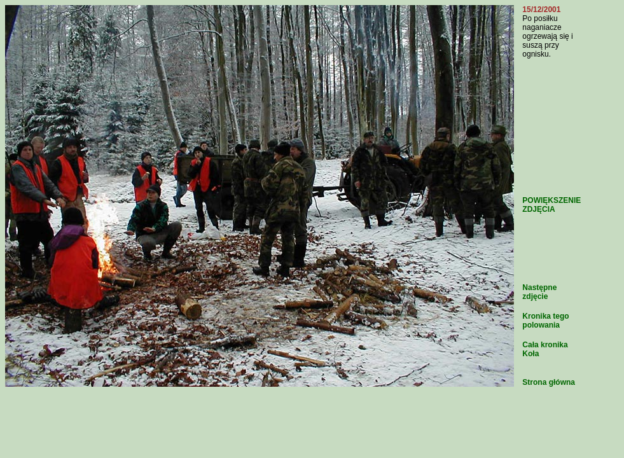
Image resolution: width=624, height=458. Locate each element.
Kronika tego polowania (545, 321)
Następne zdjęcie (539, 292)
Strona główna (548, 382)
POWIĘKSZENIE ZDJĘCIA (551, 205)
